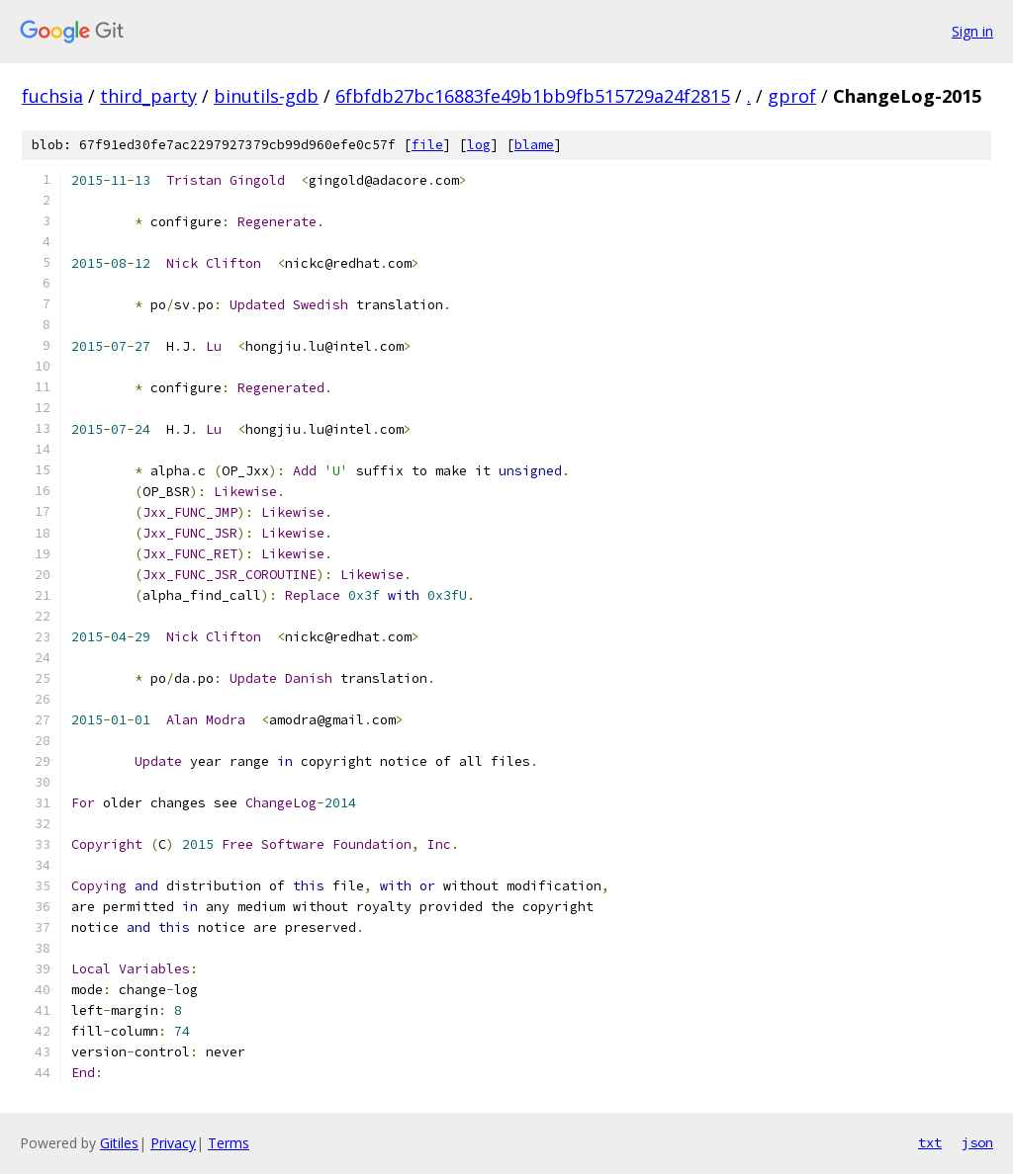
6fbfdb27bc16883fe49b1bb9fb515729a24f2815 (532, 96)
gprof (792, 96)
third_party (148, 96)
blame (534, 144)
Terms (228, 1142)
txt (930, 1142)
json (977, 1142)
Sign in (972, 31)
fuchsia (52, 96)
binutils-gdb (266, 96)
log (479, 144)
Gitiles (119, 1142)
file (427, 144)
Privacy (173, 1142)
